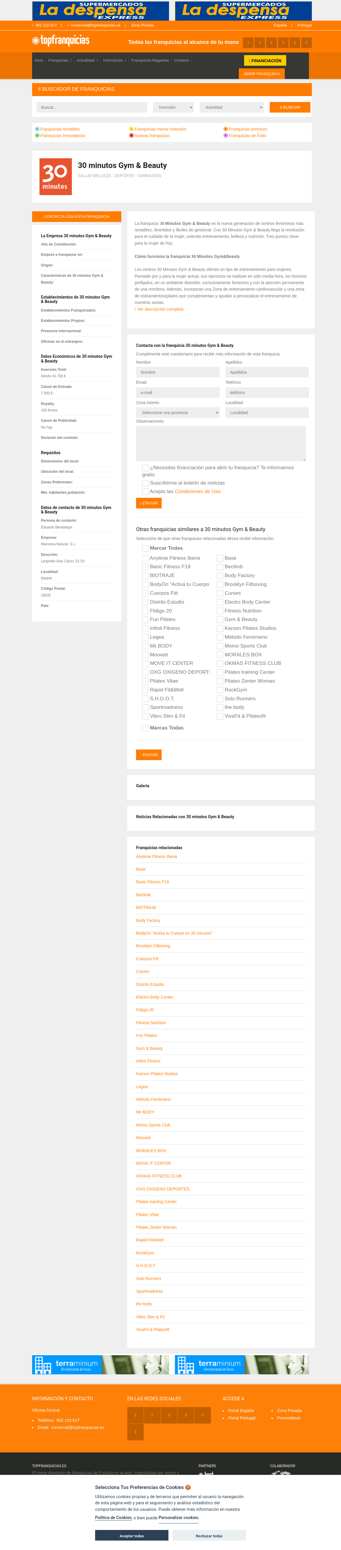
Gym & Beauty (237, 619)
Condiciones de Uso (198, 491)
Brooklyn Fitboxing (241, 584)
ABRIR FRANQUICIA (262, 74)
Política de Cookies (113, 1517)
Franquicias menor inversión (157, 129)
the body (230, 707)
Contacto (181, 60)
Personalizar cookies (178, 1517)
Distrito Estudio (163, 602)
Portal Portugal (242, 1418)
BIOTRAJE (158, 575)
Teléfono (233, 382)
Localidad (234, 402)
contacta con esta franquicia (76, 216)
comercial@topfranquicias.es (94, 25)
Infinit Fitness (161, 628)
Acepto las (181, 491)
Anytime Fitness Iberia (171, 558)
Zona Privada (142, 25)
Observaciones (149, 421)
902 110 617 (44, 25)
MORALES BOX (239, 655)
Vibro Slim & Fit (163, 716)
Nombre (143, 362)
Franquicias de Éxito (245, 135)
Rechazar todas (209, 1536)
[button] (172, 89)
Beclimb (230, 567)
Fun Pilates (159, 619)
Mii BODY (157, 646)
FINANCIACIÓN (265, 60)
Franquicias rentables (57, 129)
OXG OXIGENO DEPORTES (176, 672)
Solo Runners (236, 699)
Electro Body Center (243, 602)
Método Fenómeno (242, 637)
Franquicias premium (245, 129)
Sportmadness (162, 707)
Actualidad (87, 60)
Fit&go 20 (157, 611)
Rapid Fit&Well (162, 690)
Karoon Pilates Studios (246, 628)
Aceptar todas (132, 1536)
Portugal (305, 25)
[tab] (172, 89)
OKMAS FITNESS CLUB (249, 663)
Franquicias (60, 60)
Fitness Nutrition (239, 611)
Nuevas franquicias (149, 135)
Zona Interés (147, 402)
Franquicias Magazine (150, 60)
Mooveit (155, 655)
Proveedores (288, 1418)
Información (115, 60)
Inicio (38, 60)
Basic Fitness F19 (166, 567)
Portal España (241, 1410)
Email (141, 382)
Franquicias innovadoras (60, 135)
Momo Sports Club (242, 646)
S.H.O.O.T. (158, 699)
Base (226, 558)
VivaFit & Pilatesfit (241, 716)
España (280, 25)
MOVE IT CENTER (167, 663)
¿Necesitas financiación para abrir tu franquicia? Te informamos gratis (218, 470)
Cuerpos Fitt (160, 593)
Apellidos (234, 362)
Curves (229, 593)
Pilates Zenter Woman (246, 681)
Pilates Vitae (160, 681)
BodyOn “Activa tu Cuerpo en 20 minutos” (176, 584)
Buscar (290, 107)
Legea (153, 637)
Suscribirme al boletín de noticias (183, 483)
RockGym (232, 690)
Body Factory (236, 575)
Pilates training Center (246, 672)
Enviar (149, 503)
